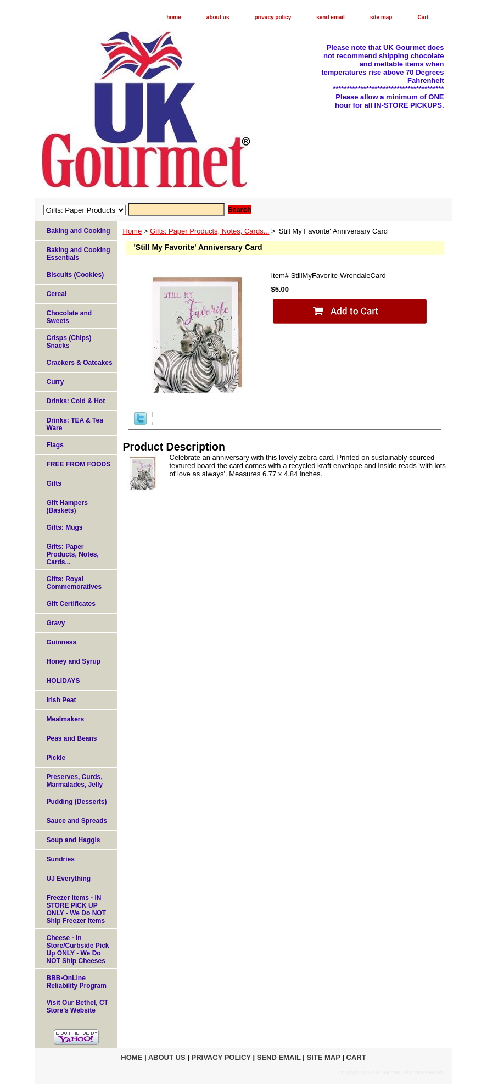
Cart (422, 17)
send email (330, 17)
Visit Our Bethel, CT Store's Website (77, 1006)
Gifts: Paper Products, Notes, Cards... (209, 231)
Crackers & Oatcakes (80, 362)
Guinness (62, 642)
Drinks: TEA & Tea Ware (75, 424)
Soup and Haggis (73, 840)
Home (132, 231)
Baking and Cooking (78, 231)
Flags (55, 445)
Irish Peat (61, 700)
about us (217, 17)
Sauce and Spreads (77, 821)
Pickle (56, 757)
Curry (55, 382)
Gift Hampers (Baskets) (67, 506)
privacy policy (273, 17)
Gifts (54, 483)
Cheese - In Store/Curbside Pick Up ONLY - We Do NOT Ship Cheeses (78, 949)
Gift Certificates (71, 604)
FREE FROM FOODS (79, 464)
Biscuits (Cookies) (75, 275)
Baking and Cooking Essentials (78, 254)
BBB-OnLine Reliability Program (77, 982)
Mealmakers (66, 719)
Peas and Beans (72, 738)
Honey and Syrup (74, 661)
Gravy (56, 623)
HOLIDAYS (63, 681)
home (173, 17)
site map (381, 17)
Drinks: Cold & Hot (76, 401)
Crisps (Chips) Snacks (69, 341)
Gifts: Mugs (65, 527)
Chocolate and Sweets (69, 317)
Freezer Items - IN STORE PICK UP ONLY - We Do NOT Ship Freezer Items (76, 909)
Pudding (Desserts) (77, 801)
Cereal (57, 294)
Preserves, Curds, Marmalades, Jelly (75, 780)
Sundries (61, 859)
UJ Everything (69, 878)
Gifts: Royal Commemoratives (74, 583)
